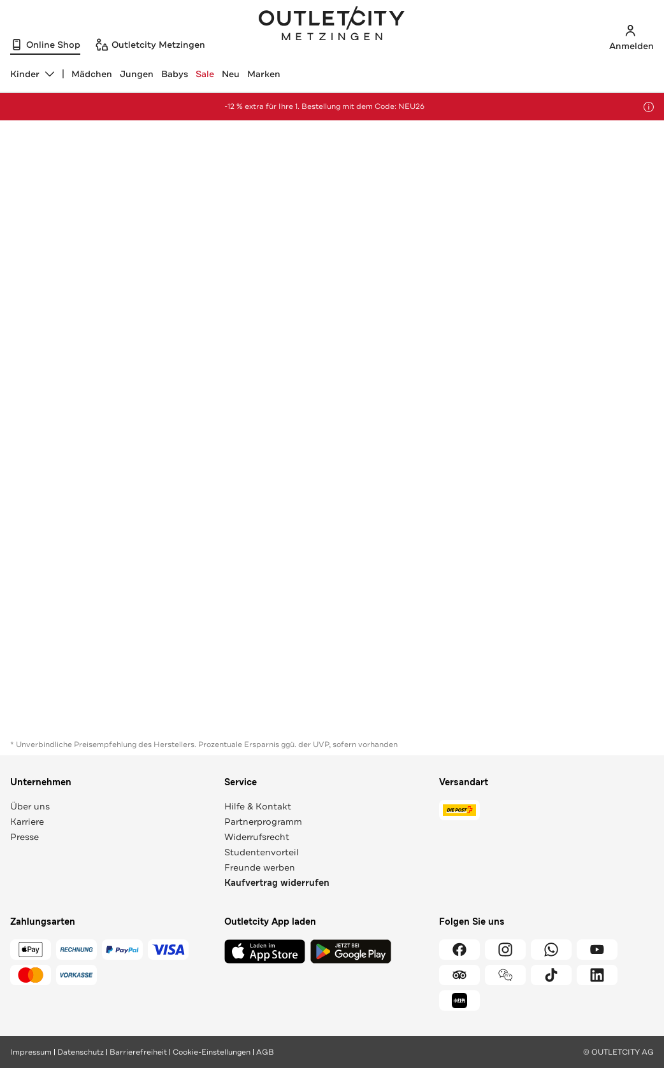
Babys (174, 74)
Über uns (30, 806)
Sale (205, 74)
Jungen (137, 74)
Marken (263, 74)
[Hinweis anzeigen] (648, 107)
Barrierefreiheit (138, 1052)
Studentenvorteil (261, 852)
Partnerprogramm (263, 821)
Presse (24, 837)
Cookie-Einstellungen (211, 1052)
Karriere (27, 821)
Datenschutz (80, 1052)
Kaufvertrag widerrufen (276, 883)
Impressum (31, 1052)
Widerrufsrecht (256, 837)
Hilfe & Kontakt (257, 806)
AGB (265, 1052)
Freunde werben (259, 867)
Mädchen (91, 74)
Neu (231, 74)
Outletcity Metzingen (332, 25)
